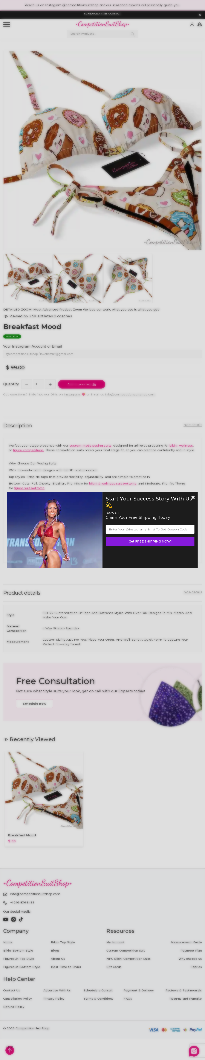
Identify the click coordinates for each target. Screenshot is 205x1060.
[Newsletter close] (193, 497)
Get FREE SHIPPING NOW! (150, 541)
